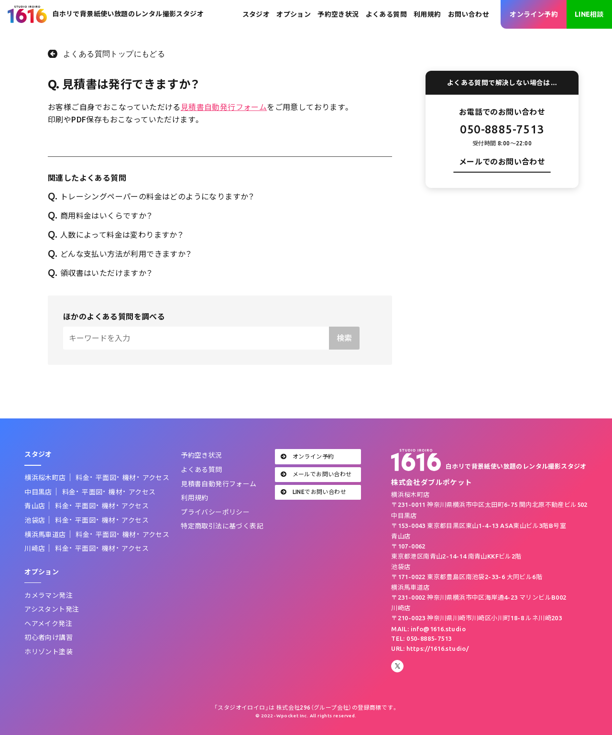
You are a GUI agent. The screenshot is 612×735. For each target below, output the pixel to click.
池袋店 (34, 520)
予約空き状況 (338, 14)
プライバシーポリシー (215, 512)
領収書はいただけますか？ (100, 273)
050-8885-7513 (502, 129)
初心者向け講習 (48, 637)
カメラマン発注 (48, 595)
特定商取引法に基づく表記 (222, 526)
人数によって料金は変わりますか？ (116, 234)
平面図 (106, 478)
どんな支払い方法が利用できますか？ (120, 254)
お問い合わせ (468, 14)
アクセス (156, 478)
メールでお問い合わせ (316, 474)
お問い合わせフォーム (502, 187)
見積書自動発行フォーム (224, 107)
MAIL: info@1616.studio (428, 628)
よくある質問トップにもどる (114, 54)
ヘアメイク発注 (48, 623)
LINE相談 (589, 14)
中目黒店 (38, 492)
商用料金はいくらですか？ (100, 215)
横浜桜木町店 (45, 478)
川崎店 (34, 548)
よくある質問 (386, 14)
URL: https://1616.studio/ (430, 648)
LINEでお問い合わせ (313, 492)
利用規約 (427, 14)
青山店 (34, 506)
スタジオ (256, 14)
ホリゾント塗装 (48, 652)
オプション (293, 14)
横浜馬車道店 (45, 534)
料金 (82, 478)
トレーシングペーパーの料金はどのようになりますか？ (151, 196)
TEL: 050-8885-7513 (421, 638)
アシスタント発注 (51, 609)
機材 (129, 478)
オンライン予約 (534, 14)
